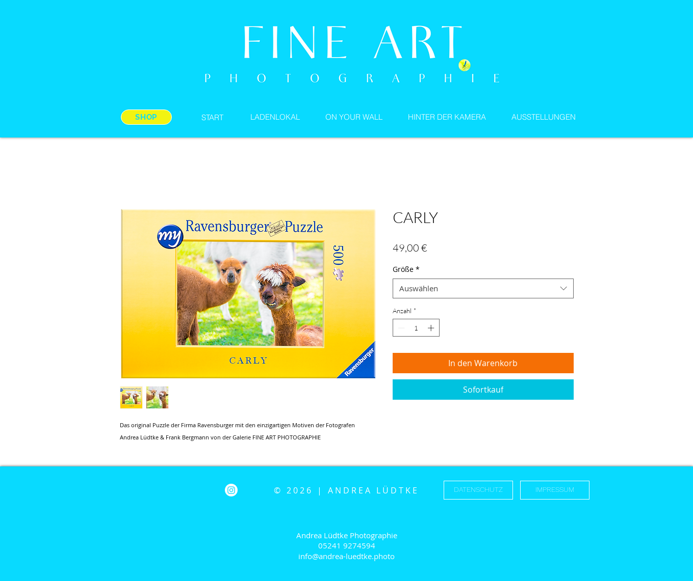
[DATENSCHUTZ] (478, 490)
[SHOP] (146, 117)
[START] (212, 117)
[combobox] (483, 288)
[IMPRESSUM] (554, 490)
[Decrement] (400, 328)
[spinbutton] (416, 328)
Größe (406, 269)
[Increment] (432, 328)
